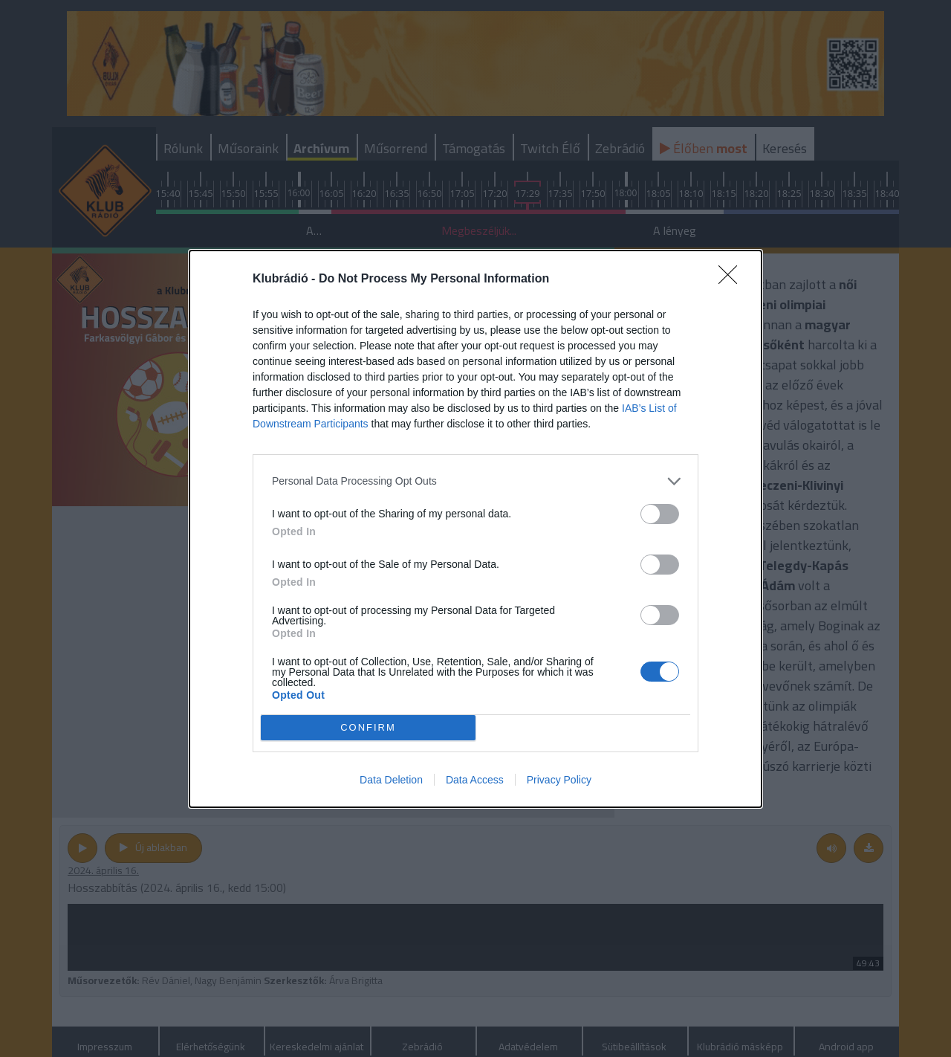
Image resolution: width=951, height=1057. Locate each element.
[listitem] (475, 481)
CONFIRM (368, 727)
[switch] (659, 514)
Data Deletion (391, 780)
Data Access (475, 780)
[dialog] (475, 528)
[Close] (732, 279)
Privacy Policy (559, 780)
